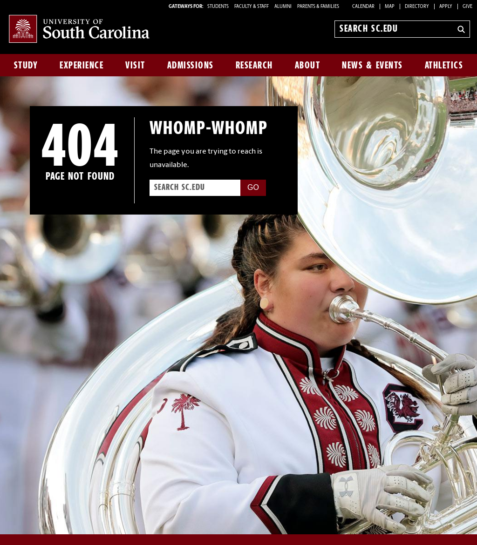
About (307, 65)
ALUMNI (283, 6)
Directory (417, 6)
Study (26, 65)
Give (467, 6)
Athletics (444, 65)
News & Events (372, 65)
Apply (445, 6)
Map (390, 6)
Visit (135, 65)
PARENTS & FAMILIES (318, 6)
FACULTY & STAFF (251, 6)
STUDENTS (218, 6)
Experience (81, 65)
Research (254, 65)
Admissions (190, 65)
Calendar (363, 6)
